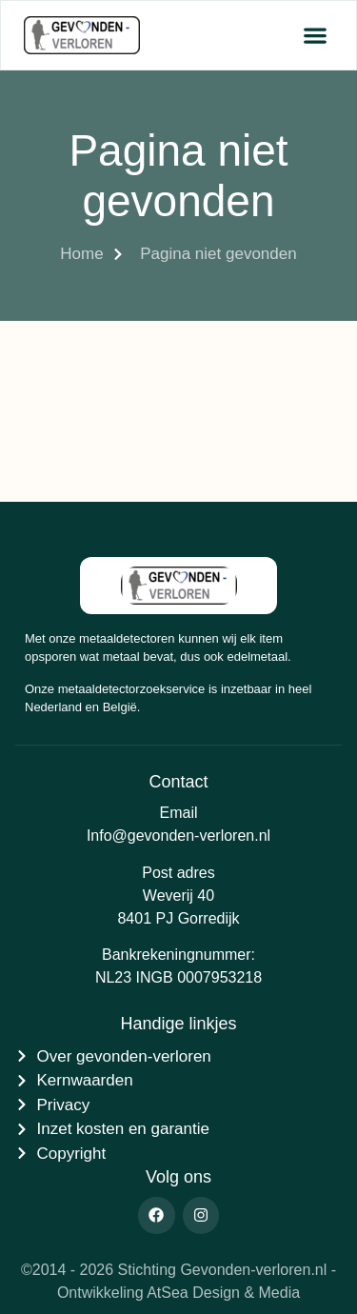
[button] (314, 35)
